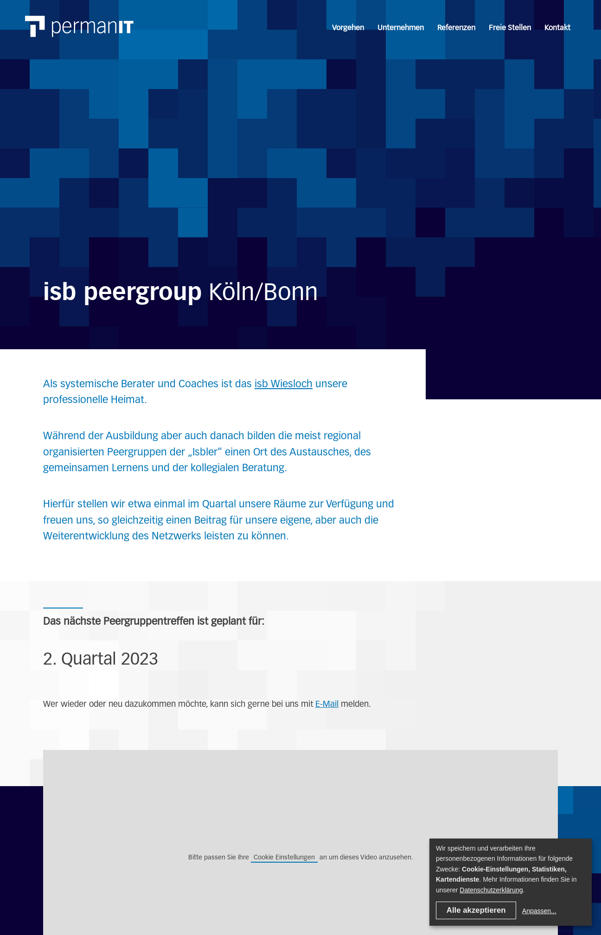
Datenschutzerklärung (491, 890)
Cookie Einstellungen (284, 857)
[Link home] (71, 16)
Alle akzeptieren (476, 910)
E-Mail (327, 704)
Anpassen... (539, 911)
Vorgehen (348, 27)
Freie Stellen (510, 27)
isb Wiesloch (284, 384)
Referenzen (456, 27)
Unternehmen (400, 27)
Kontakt (557, 27)
